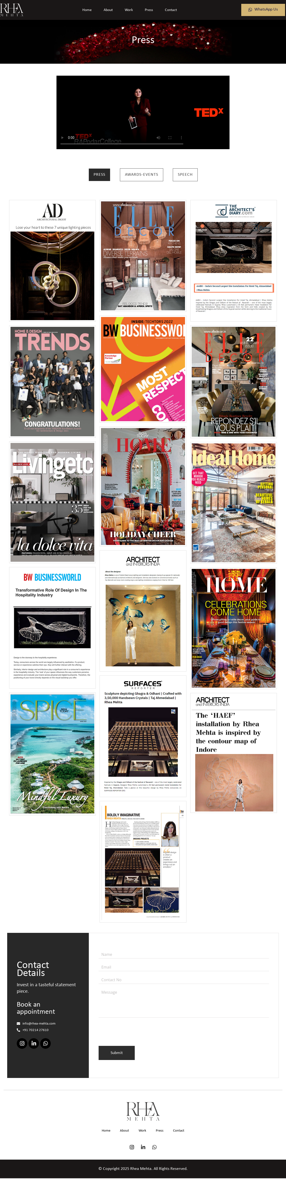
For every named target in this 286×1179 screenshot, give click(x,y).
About (108, 10)
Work (129, 10)
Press (149, 10)
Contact (171, 10)
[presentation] (135, 1035)
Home (87, 10)
